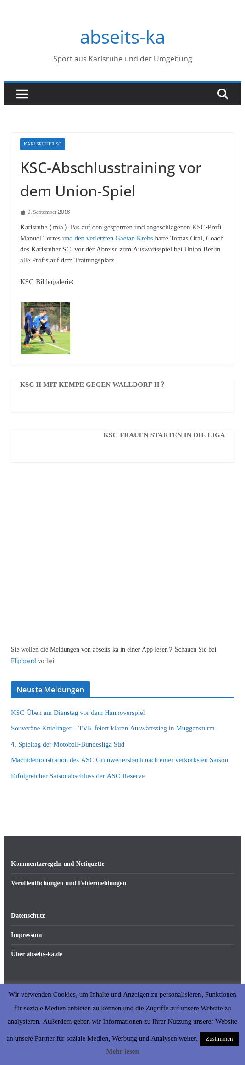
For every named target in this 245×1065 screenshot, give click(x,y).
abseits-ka (122, 36)
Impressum (26, 935)
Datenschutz (28, 915)
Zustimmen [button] (219, 1038)
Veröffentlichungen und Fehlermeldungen (68, 883)
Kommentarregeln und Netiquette (58, 864)
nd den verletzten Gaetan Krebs (110, 238)
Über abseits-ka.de (37, 954)
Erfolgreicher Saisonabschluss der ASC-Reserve (78, 776)
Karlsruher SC (42, 144)
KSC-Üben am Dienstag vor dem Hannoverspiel (78, 713)
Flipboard (24, 661)
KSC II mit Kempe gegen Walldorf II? (92, 384)
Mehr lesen (122, 1051)
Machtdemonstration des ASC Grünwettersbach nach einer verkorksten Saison (119, 760)
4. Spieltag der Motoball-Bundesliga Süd (67, 744)
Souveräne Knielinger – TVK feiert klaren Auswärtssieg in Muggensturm (113, 728)
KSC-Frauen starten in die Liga (164, 435)
